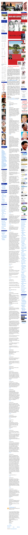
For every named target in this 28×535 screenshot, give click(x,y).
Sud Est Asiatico (23, 292)
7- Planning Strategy (4, 160)
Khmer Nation (3, 221)
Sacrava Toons (23, 289)
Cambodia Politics (4, 222)
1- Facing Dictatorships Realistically (3, 151)
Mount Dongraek (23, 224)
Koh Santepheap (4, 228)
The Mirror (3, 205)
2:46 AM (10, 497)
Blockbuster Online (23, 322)
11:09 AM (10, 413)
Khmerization (3, 210)
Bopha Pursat (22, 225)
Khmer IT (22, 252)
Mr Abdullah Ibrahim (11, 507)
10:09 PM (10, 369)
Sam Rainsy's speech (4, 202)
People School (23, 241)
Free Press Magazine (4, 220)
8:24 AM (10, 428)
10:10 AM (10, 452)
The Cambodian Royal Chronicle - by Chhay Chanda (23, 301)
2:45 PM (10, 105)
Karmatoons (22, 274)
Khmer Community (23, 260)
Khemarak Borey (23, 275)
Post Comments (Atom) (14, 528)
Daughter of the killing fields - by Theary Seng (23, 309)
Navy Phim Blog (23, 285)
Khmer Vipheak (23, 257)
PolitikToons (22, 286)
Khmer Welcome (23, 253)
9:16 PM (10, 400)
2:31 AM (10, 230)
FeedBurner (23, 97)
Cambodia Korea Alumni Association (23, 233)
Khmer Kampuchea (23, 221)
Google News (3, 215)
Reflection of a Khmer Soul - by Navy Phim (23, 306)
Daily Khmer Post (23, 220)
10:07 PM (10, 134)
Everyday (3, 227)
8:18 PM (10, 505)
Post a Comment (9, 525)
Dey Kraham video (4, 195)
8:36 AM (10, 364)
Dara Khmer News (23, 237)
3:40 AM (10, 305)
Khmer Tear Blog (23, 226)
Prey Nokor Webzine (4, 235)
